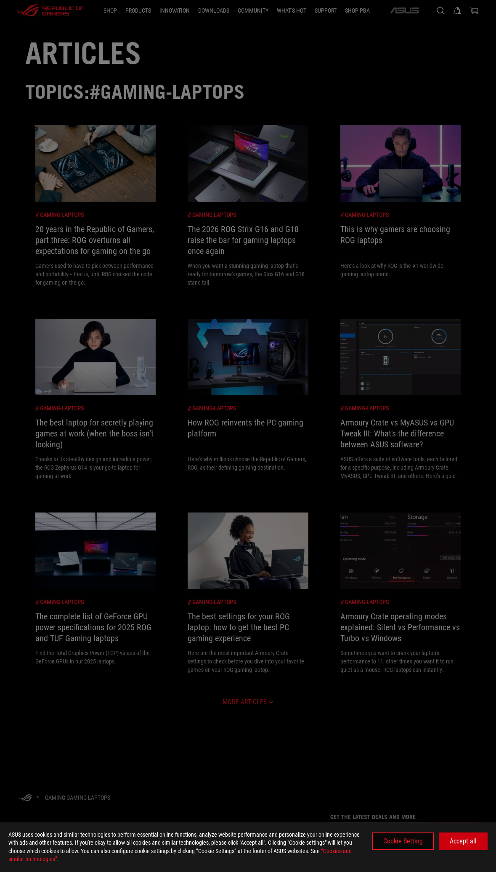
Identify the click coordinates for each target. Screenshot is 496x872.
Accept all (463, 841)
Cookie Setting (403, 841)
